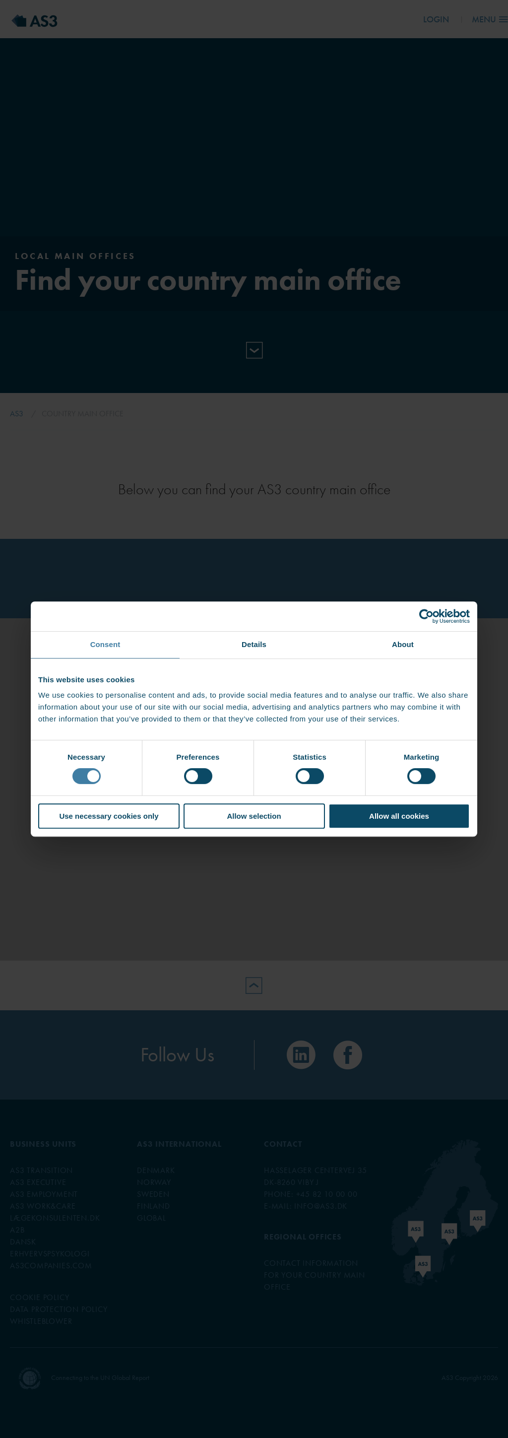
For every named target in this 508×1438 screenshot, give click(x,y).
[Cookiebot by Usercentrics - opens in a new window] (426, 616)
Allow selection (254, 816)
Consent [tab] (105, 644)
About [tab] (403, 644)
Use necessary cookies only (108, 816)
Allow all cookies (399, 816)
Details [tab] (254, 644)
